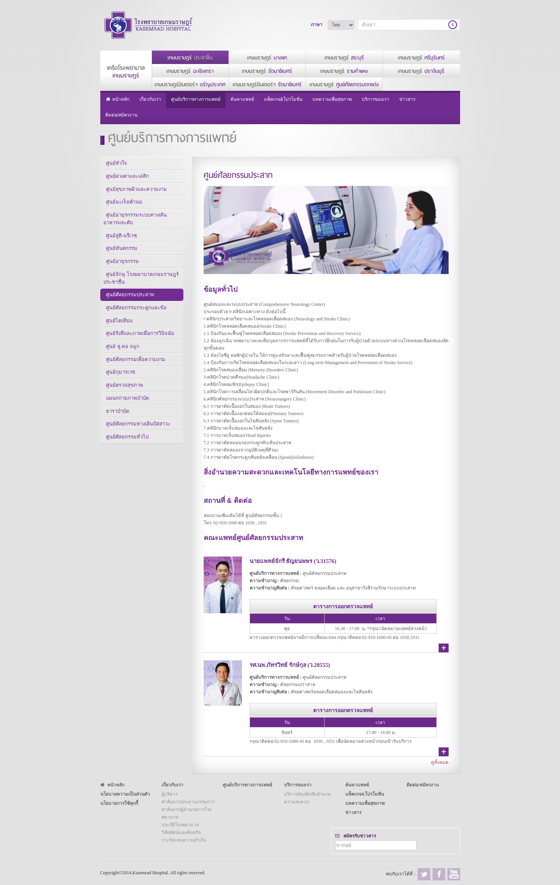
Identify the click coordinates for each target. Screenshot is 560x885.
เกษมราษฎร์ (190, 57)
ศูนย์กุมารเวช (121, 385)
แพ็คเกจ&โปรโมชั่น (283, 99)
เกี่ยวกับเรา (150, 99)
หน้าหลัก (117, 100)
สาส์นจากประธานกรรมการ (188, 802)
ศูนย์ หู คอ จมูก (123, 357)
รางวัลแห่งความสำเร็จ (184, 840)
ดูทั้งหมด (440, 762)
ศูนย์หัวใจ (116, 163)
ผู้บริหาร (170, 794)
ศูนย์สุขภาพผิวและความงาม (136, 190)
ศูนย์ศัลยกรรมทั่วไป (127, 454)
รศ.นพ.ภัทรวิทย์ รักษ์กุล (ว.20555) (294, 665)
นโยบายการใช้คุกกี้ (119, 803)
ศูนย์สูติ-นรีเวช (121, 239)
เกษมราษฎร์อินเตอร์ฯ (190, 84)
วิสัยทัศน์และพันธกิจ (181, 832)
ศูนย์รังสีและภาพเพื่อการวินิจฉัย (140, 343)
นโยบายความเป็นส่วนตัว (125, 794)
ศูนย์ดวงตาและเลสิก (127, 176)
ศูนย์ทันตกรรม (122, 253)
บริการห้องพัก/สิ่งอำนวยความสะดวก (307, 798)
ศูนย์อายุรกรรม (122, 267)
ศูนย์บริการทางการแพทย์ (195, 99)
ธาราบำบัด (117, 426)
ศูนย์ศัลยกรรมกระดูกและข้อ (136, 316)
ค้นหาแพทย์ (242, 99)
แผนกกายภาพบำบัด (127, 412)
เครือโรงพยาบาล (126, 71)
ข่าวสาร (407, 99)
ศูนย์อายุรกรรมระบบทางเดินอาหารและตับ (141, 221)
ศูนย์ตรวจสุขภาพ (125, 399)
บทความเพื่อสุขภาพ (332, 99)
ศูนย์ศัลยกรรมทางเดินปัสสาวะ (138, 440)
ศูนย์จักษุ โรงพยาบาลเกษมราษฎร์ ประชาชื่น (139, 284)
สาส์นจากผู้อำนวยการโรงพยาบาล (187, 813)
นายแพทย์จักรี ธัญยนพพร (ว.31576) (296, 560)
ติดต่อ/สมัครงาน (121, 114)
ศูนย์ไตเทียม (119, 330)
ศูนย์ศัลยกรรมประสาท (130, 302)
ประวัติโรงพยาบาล (180, 825)
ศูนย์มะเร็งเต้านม (124, 204)
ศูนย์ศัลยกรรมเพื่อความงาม (136, 371)
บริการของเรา (375, 99)
